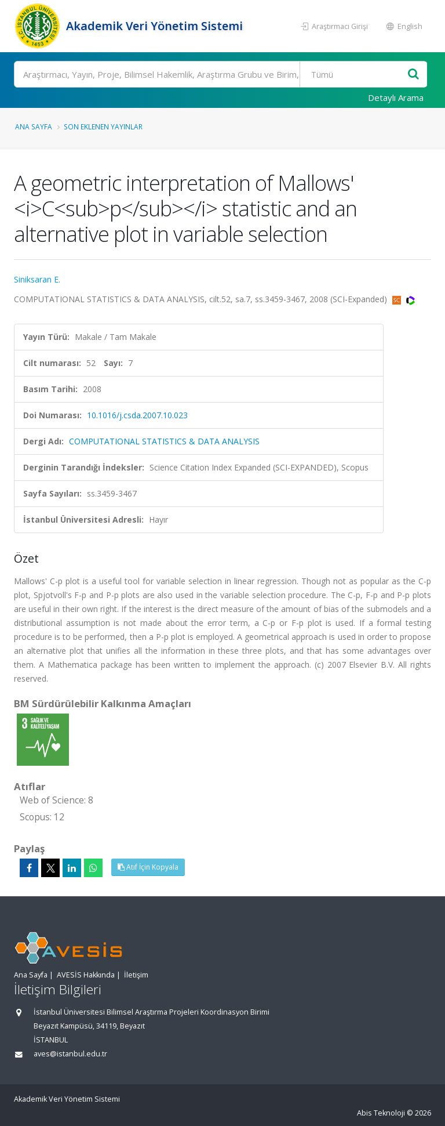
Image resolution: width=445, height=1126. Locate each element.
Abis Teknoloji (381, 1113)
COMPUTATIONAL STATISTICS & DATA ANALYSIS (164, 441)
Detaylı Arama (396, 97)
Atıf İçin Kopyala (148, 867)
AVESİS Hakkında (86, 975)
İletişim (136, 975)
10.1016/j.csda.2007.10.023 (137, 415)
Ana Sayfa (33, 126)
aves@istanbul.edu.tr (70, 1054)
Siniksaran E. (37, 279)
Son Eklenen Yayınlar (103, 126)
